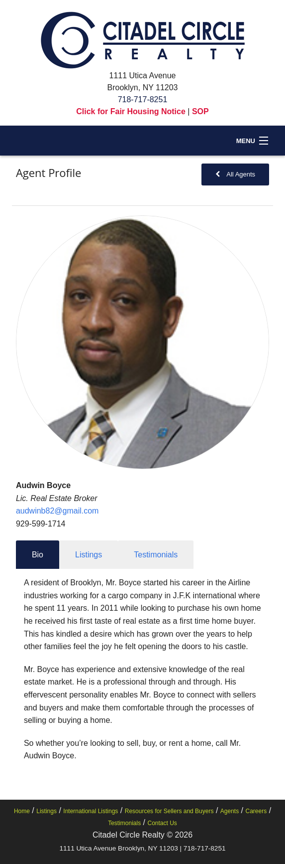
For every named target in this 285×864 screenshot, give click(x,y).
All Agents (235, 174)
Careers (256, 811)
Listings (46, 811)
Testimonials (124, 823)
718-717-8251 (143, 99)
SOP (200, 111)
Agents (229, 811)
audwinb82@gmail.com (57, 511)
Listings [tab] (88, 554)
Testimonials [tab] (156, 554)
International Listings (90, 811)
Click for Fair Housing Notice (131, 111)
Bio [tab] (37, 554)
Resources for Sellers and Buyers (169, 811)
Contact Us (162, 823)
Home (22, 811)
